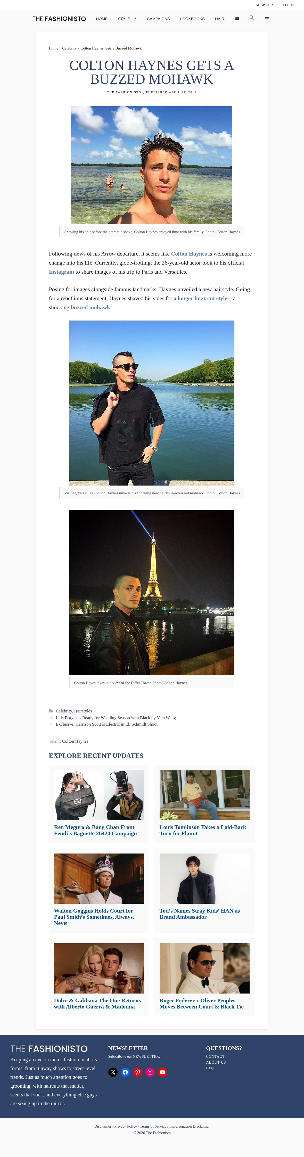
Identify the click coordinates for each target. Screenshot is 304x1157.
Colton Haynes (189, 253)
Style (130, 18)
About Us (216, 1062)
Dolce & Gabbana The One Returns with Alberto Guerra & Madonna (97, 1003)
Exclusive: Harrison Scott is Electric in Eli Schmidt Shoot (107, 724)
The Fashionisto (124, 92)
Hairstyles (83, 711)
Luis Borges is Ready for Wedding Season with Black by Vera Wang (116, 717)
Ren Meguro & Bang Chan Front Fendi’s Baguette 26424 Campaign (95, 830)
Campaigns (158, 19)
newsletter (146, 1056)
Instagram (61, 271)
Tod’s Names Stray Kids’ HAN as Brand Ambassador (200, 913)
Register (264, 5)
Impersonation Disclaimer (189, 1126)
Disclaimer (103, 1126)
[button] (252, 18)
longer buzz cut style (202, 298)
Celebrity (69, 48)
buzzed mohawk (90, 307)
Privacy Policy (125, 1126)
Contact (215, 1056)
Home (102, 19)
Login (288, 5)
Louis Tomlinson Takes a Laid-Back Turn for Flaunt (203, 830)
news (80, 253)
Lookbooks (192, 19)
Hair (219, 19)
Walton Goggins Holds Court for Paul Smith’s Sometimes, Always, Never (94, 916)
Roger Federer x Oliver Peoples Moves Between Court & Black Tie (202, 1003)
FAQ (210, 1068)
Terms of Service (153, 1126)
